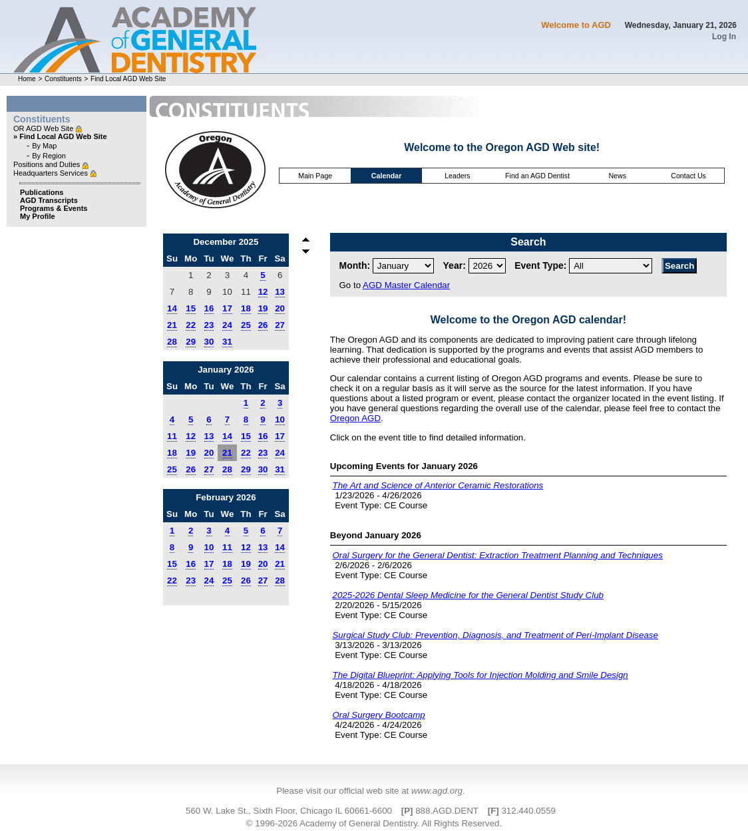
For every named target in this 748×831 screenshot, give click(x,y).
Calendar (386, 176)
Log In (724, 36)
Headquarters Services (51, 173)
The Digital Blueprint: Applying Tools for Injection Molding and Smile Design (480, 675)
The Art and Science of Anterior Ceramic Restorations (437, 485)
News (617, 176)
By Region (49, 156)
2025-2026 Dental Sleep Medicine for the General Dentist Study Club (468, 595)
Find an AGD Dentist (537, 176)
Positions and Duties (47, 164)
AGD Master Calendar (406, 285)
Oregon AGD (355, 418)
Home (27, 79)
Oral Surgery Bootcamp (378, 715)
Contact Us (688, 176)
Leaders (457, 176)
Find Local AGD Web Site (128, 79)
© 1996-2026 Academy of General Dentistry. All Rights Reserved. (374, 823)
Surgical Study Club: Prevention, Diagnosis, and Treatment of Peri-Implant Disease (494, 635)
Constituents (63, 79)
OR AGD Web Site (44, 128)
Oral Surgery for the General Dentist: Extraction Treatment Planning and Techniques (497, 555)
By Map (44, 146)
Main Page (315, 176)
